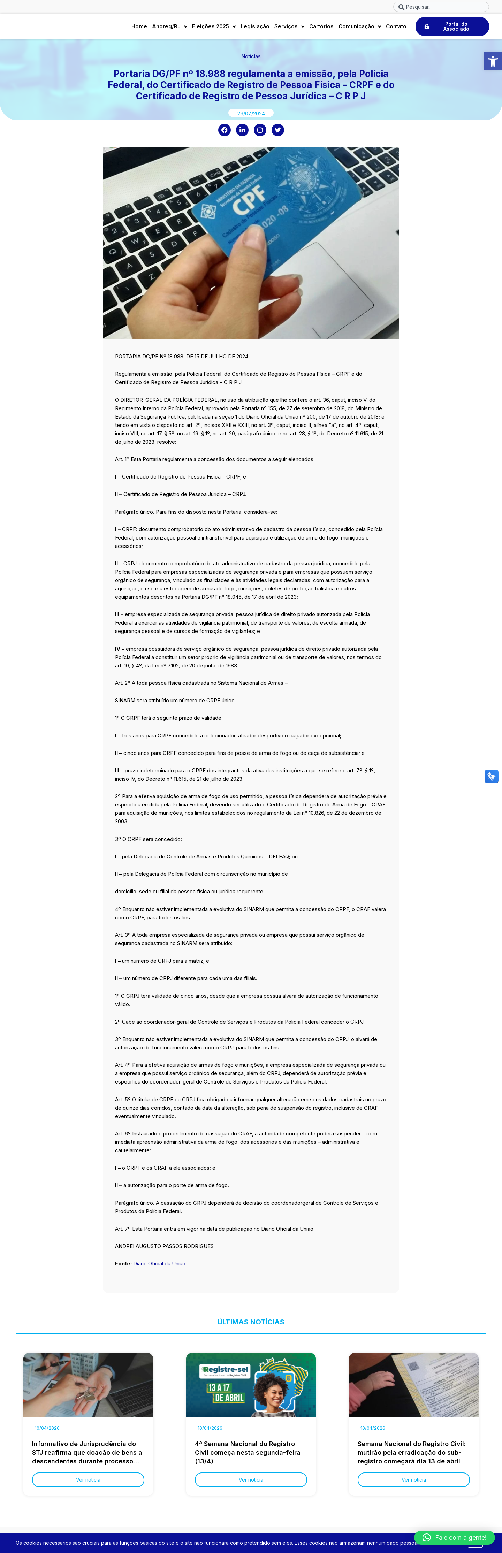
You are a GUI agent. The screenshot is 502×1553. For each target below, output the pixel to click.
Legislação (255, 28)
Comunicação (360, 28)
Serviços (289, 28)
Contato (396, 28)
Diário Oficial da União (159, 1267)
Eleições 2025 (214, 28)
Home (139, 28)
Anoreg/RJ (169, 28)
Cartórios (321, 28)
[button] (493, 61)
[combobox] (441, 7)
